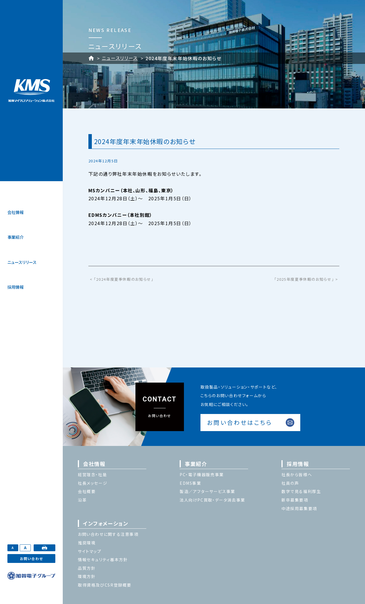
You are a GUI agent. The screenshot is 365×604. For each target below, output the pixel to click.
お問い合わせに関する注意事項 (108, 534)
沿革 (82, 500)
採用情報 (15, 287)
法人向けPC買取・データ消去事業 (212, 500)
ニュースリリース (21, 262)
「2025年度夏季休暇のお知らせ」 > (306, 279)
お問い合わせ (31, 558)
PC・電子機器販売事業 (202, 474)
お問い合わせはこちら (239, 422)
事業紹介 (15, 237)
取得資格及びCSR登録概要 (104, 585)
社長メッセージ (92, 483)
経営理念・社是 (92, 474)
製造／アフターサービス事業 (207, 491)
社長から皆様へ (296, 474)
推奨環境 (87, 543)
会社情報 (15, 212)
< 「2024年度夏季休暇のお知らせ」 (122, 279)
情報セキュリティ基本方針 (103, 559)
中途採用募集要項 (299, 508)
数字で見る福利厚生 (301, 491)
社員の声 (290, 483)
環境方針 (87, 576)
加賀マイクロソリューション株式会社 (31, 90)
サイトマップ (90, 551)
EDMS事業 (190, 483)
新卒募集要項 (294, 500)
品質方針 (87, 568)
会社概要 (87, 491)
